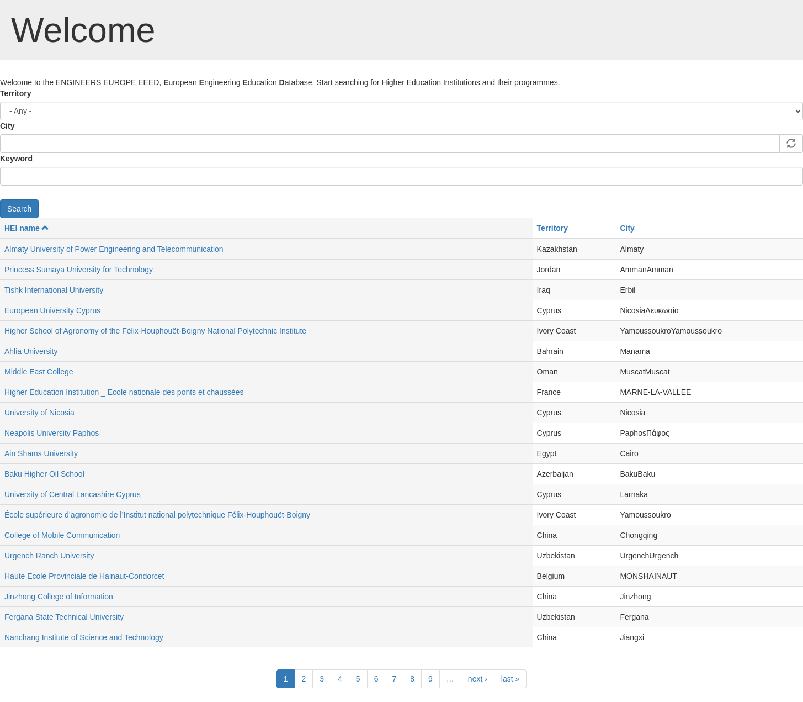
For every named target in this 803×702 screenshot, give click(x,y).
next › (477, 678)
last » (510, 678)
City (7, 126)
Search (19, 208)
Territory (15, 93)
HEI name (26, 228)
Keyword (16, 158)
